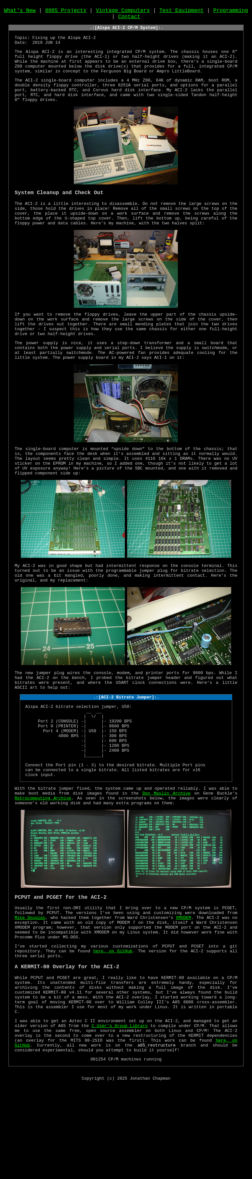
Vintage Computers (123, 12)
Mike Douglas (30, 986)
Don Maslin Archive (166, 856)
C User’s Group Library (120, 1112)
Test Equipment (181, 12)
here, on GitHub (112, 1026)
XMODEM (183, 986)
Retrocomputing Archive (43, 862)
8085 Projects (65, 12)
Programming (230, 12)
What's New (20, 12)
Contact (129, 19)
